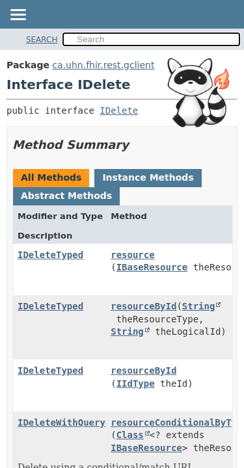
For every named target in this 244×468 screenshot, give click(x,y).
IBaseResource (152, 267)
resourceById (143, 306)
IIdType (135, 383)
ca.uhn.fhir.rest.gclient (103, 65)
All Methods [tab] (51, 177)
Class (130, 435)
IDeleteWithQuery (61, 422)
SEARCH (42, 39)
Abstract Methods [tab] (66, 195)
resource (132, 255)
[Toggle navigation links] (18, 15)
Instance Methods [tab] (147, 177)
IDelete (119, 110)
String (198, 306)
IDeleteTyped (50, 255)
